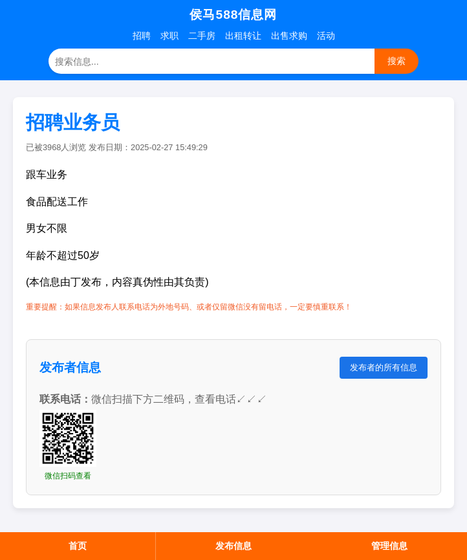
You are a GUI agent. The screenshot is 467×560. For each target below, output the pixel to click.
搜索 (396, 61)
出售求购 (289, 35)
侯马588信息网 (233, 14)
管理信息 (389, 546)
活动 (326, 35)
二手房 (201, 35)
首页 (78, 546)
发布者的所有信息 (383, 367)
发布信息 (233, 546)
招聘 (142, 35)
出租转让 (243, 35)
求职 (169, 35)
